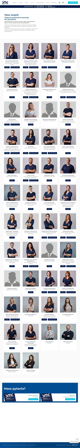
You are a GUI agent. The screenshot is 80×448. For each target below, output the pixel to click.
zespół (54, 412)
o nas (54, 411)
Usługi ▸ (15, 2)
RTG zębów (37, 433)
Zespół (32, 2)
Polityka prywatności (31, 445)
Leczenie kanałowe (39, 421)
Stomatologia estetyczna (40, 428)
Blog (48, 2)
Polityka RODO (56, 424)
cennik (54, 414)
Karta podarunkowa (71, 416)
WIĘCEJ (7, 67)
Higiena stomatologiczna (40, 426)
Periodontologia (38, 430)
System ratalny (70, 418)
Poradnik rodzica (70, 411)
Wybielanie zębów (39, 435)
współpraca (55, 416)
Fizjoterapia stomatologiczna (41, 418)
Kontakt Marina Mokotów (56, 420)
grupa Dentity (56, 418)
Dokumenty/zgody (71, 419)
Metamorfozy (38, 439)
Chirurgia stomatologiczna (40, 423)
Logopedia (37, 419)
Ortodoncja (37, 425)
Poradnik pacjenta (71, 412)
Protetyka (37, 414)
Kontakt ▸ (54, 2)
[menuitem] (59, 2)
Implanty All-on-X (38, 412)
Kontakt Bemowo (56, 422)
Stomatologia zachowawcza (41, 416)
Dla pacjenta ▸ (40, 2)
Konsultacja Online (39, 437)
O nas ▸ (26, 2)
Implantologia (38, 411)
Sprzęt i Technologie (71, 414)
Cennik (20, 2)
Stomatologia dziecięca (40, 432)
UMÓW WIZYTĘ (15, 67)
